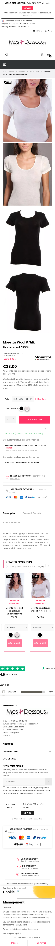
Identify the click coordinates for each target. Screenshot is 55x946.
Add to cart (34, 420)
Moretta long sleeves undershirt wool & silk (43, 609)
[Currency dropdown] (37, 31)
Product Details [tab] (32, 513)
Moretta (16, 600)
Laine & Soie (10, 359)
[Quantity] (10, 419)
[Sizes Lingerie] (23, 399)
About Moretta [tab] (11, 523)
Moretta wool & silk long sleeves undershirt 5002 (16, 611)
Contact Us (23, 27)
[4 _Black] (21, 408)
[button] (6, 941)
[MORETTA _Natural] (27, 408)
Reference (9, 354)
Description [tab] (9, 513)
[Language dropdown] (48, 31)
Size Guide (40, 399)
